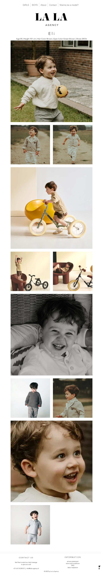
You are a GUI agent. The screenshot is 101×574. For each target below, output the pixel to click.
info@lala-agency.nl (32, 568)
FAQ (72, 565)
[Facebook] (99, 568)
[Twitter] (99, 566)
